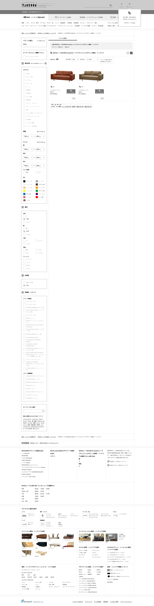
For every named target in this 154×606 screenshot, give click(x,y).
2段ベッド (30, 524)
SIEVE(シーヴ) (34, 443)
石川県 (48, 493)
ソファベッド (31, 515)
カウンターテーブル (93, 515)
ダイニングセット (67, 582)
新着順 (73, 106)
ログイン (122, 5)
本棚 (59, 522)
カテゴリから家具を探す (29, 509)
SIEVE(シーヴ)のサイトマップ (118, 461)
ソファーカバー (27, 419)
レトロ (41, 537)
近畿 (34, 575)
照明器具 (76, 23)
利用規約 (105, 601)
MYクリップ (130, 5)
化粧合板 (33, 424)
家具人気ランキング (115, 573)
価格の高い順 (88, 106)
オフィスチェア (74, 515)
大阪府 (36, 496)
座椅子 (59, 514)
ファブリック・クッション (65, 26)
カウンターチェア (50, 517)
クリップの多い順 (66, 106)
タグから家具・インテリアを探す (89, 547)
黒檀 (34, 422)
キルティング (40, 421)
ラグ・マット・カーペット (29, 26)
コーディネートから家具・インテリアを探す (92, 531)
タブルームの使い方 (78, 601)
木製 (29, 424)
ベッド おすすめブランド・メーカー (116, 554)
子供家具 (69, 23)
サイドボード (82, 554)
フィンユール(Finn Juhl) (84, 589)
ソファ (28, 23)
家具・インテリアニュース (117, 570)
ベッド (57, 23)
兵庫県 (42, 496)
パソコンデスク (123, 514)
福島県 (36, 491)
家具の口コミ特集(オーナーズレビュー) (120, 576)
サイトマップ (88, 601)
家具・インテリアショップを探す (92, 17)
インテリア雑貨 (85, 26)
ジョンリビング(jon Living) (28, 476)
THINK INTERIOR (26, 460)
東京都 (36, 488)
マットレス (30, 522)
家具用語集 (110, 582)
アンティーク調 (28, 537)
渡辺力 (89, 572)
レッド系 (41, 197)
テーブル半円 (28, 428)
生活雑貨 (77, 26)
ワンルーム (121, 537)
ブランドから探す (113, 23)
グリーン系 (42, 190)
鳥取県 (36, 498)
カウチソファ (31, 514)
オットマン (48, 515)
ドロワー (94, 552)
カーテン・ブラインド (86, 23)
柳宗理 (80, 569)
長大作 (80, 572)
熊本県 (36, 501)
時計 (96, 23)
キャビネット (49, 526)
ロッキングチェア (62, 517)
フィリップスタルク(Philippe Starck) (87, 585)
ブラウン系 (42, 184)
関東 (23, 575)
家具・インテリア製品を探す (36, 17)
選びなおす (42, 40)
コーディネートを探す (64, 17)
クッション (38, 589)
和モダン (41, 553)
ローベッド (81, 557)
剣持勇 (89, 569)
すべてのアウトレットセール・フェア (31, 569)
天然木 (38, 424)
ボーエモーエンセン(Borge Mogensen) (88, 592)
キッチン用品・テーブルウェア (47, 26)
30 (55, 104)
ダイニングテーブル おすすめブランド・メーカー (119, 557)
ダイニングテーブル (93, 514)
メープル (30, 422)
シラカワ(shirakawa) (27, 458)
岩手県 (42, 491)
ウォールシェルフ (96, 557)
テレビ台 (48, 522)
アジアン (28, 545)
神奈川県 (30, 577)
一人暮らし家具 (82, 552)
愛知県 (36, 493)
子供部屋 (121, 534)
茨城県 (48, 488)
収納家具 (62, 23)
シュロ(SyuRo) (25, 453)
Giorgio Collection (26, 474)
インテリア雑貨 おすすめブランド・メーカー (118, 561)
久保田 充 (52, 456)
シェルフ (60, 526)
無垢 (35, 421)
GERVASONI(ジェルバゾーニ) (29, 465)
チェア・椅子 (35, 23)
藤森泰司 (90, 574)
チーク (25, 421)
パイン (38, 422)
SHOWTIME (25, 455)
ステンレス (35, 419)
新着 (23, 23)
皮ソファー (36, 428)
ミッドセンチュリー (68, 537)
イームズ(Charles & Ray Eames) (86, 578)
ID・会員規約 (97, 601)
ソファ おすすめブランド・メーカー (116, 552)
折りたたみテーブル (105, 515)
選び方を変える (41, 131)
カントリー (54, 545)
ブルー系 (28, 194)
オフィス (121, 539)
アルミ (29, 421)
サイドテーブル (104, 514)
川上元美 (99, 572)
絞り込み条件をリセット (37, 63)
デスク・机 (50, 23)
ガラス (41, 419)
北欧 (54, 537)
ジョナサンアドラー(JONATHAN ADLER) (32, 472)
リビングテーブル (93, 517)
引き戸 (25, 422)
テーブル (42, 23)
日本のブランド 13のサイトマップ (119, 465)
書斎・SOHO (122, 536)
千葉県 (42, 488)
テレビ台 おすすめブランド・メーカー (116, 559)
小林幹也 (81, 576)
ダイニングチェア (62, 515)
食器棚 (59, 524)
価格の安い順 (79, 106)
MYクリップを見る (130, 23)
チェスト (48, 524)
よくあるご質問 (114, 601)
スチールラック (96, 550)
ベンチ (72, 514)
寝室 (112, 538)
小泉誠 (98, 574)
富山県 (42, 493)
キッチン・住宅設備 (97, 26)
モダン (41, 545)
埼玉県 (34, 577)
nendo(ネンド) (82, 574)
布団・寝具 (51, 584)
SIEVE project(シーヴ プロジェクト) (49, 443)
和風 (68, 545)
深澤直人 (99, 569)
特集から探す (112, 26)
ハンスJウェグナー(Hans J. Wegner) (87, 583)
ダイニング (98, 538)
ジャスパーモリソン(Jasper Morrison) (88, 587)
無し (27, 172)
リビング (85, 538)
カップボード (95, 554)
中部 (29, 575)
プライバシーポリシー (126, 601)
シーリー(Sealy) (26, 462)
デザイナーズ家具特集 (112, 579)
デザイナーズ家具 (56, 47)
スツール (48, 514)
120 (60, 104)
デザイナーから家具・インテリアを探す (91, 567)
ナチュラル (28, 553)
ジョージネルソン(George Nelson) (87, 581)
